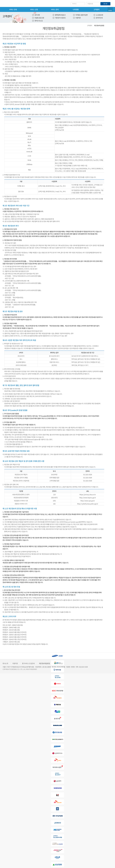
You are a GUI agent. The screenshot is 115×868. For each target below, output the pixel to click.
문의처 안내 (99, 18)
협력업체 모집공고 (60, 15)
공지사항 (37, 15)
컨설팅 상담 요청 (39, 18)
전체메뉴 (110, 10)
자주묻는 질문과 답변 (81, 15)
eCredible (11, 3)
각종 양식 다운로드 (60, 18)
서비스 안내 (13, 9)
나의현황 (76, 9)
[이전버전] (23, 632)
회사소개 (5, 663)
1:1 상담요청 (99, 15)
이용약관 (78, 18)
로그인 (105, 4)
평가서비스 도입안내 (28, 663)
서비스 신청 (34, 9)
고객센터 (97, 9)
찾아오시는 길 (39, 21)
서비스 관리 (55, 9)
